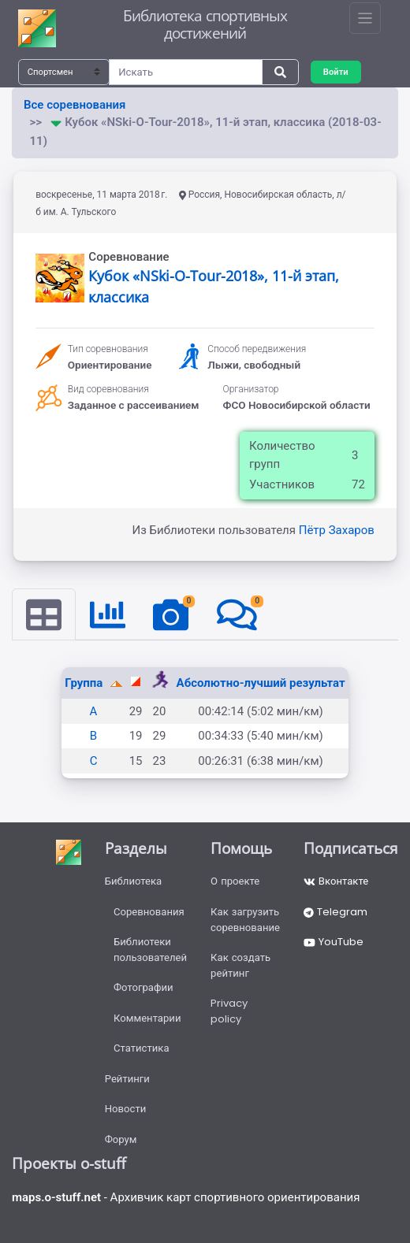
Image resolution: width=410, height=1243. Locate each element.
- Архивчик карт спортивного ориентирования (186, 1197)
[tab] (44, 614)
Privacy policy (229, 1011)
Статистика (142, 1048)
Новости (126, 1108)
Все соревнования (74, 105)
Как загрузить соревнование (245, 919)
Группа (85, 683)
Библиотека (133, 881)
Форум (121, 1139)
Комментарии (147, 1018)
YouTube (333, 941)
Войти (335, 71)
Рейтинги (127, 1078)
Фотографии (143, 987)
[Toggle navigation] (365, 18)
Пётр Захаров (337, 530)
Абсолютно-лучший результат (261, 683)
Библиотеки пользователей (150, 949)
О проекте (235, 881)
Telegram (335, 911)
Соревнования (149, 911)
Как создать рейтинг (240, 965)
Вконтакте (336, 881)
